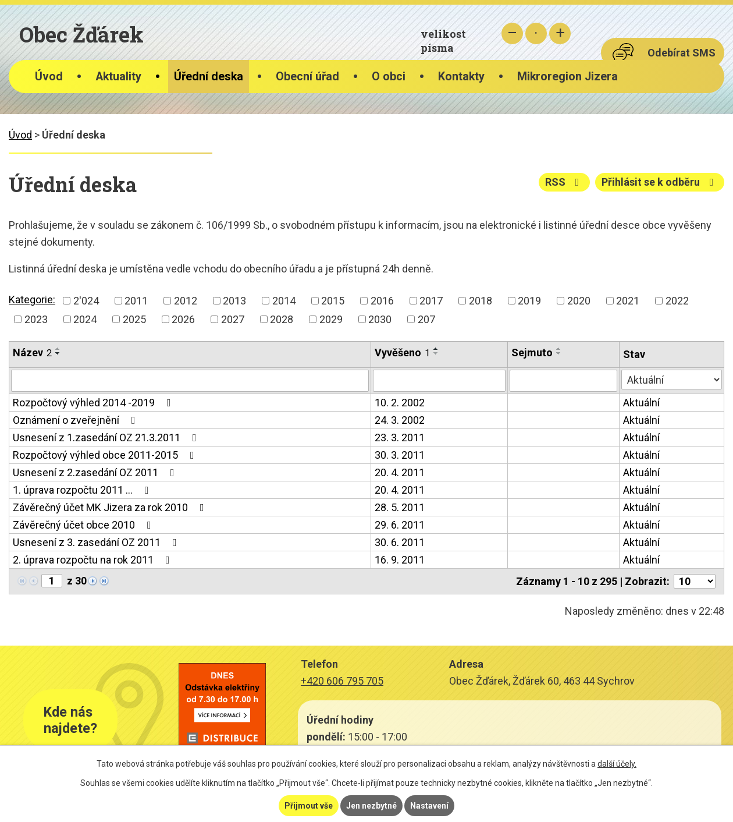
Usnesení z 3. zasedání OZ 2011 (97, 542)
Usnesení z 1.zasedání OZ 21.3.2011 (107, 437)
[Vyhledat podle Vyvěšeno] (439, 381)
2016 (382, 301)
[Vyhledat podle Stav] (671, 379)
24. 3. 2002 (400, 420)
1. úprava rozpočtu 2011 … (83, 490)
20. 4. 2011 (400, 472)
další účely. (616, 763)
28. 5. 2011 (400, 507)
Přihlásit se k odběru (660, 182)
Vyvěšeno (402, 352)
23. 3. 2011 (400, 437)
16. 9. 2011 (400, 560)
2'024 (86, 301)
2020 (578, 301)
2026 (183, 319)
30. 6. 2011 (400, 542)
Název (32, 352)
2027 (232, 319)
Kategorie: (32, 299)
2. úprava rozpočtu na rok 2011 (94, 560)
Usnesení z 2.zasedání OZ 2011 (96, 472)
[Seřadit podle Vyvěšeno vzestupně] (436, 348)
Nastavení (429, 805)
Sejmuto (532, 352)
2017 (431, 301)
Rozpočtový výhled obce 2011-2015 (106, 455)
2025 (134, 319)
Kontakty (461, 76)
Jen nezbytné (371, 805)
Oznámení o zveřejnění (76, 420)
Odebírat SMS (681, 53)
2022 (677, 301)
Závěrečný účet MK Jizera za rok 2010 (111, 507)
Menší (512, 33)
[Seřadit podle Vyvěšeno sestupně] (436, 353)
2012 (185, 301)
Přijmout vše (308, 805)
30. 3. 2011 (400, 455)
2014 (284, 301)
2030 (380, 319)
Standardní (536, 33)
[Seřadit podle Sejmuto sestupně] (559, 353)
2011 (136, 301)
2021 (627, 301)
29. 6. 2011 (400, 525)
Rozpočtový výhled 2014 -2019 (94, 402)
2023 (36, 319)
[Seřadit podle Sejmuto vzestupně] (559, 348)
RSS (564, 182)
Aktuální (641, 402)
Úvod (49, 76)
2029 (331, 319)
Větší (560, 33)
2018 (480, 301)
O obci (388, 76)
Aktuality (118, 76)
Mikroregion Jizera (567, 76)
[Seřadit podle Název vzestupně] (58, 348)
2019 (529, 301)
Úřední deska (208, 76)
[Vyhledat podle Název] (190, 381)
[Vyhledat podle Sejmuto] (563, 381)
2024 (85, 319)
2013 (234, 301)
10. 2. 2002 (400, 402)
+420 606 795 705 (342, 681)
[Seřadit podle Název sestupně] (58, 353)
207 (426, 319)
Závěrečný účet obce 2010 (84, 525)
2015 (332, 301)
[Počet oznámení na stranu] (695, 581)
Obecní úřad (307, 76)
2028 (281, 319)
